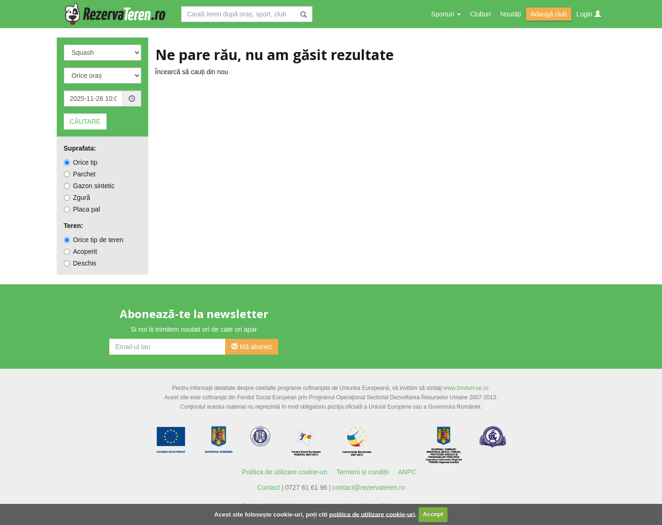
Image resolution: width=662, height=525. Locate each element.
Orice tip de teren (93, 239)
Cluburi (480, 14)
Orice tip (81, 162)
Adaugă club (549, 14)
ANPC (407, 472)
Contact (268, 487)
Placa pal (82, 209)
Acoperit (80, 251)
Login (588, 14)
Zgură (77, 197)
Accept (433, 513)
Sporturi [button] (446, 14)
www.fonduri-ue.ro (465, 388)
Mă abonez (251, 346)
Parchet (80, 174)
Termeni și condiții (362, 472)
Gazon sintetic (89, 186)
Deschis (80, 263)
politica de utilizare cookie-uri (372, 513)
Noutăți (510, 14)
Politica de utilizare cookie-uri (284, 472)
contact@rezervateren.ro (369, 487)
